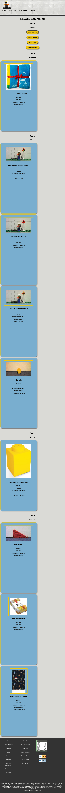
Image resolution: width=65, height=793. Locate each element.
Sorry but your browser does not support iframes (42, 747)
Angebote (8, 759)
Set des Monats (25, 756)
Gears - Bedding (32, 32)
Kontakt (8, 756)
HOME (4, 11)
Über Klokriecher (8, 744)
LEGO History (25, 763)
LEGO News (25, 741)
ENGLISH (33, 11)
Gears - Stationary (32, 47)
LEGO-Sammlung (25, 744)
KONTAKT (23, 11)
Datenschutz (8, 769)
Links (8, 752)
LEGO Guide (25, 748)
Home (8, 741)
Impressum (8, 772)
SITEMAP (12, 11)
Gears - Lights (32, 42)
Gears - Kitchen (32, 37)
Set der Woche (25, 759)
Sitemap (8, 748)
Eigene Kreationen (25, 752)
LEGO (55, 785)
